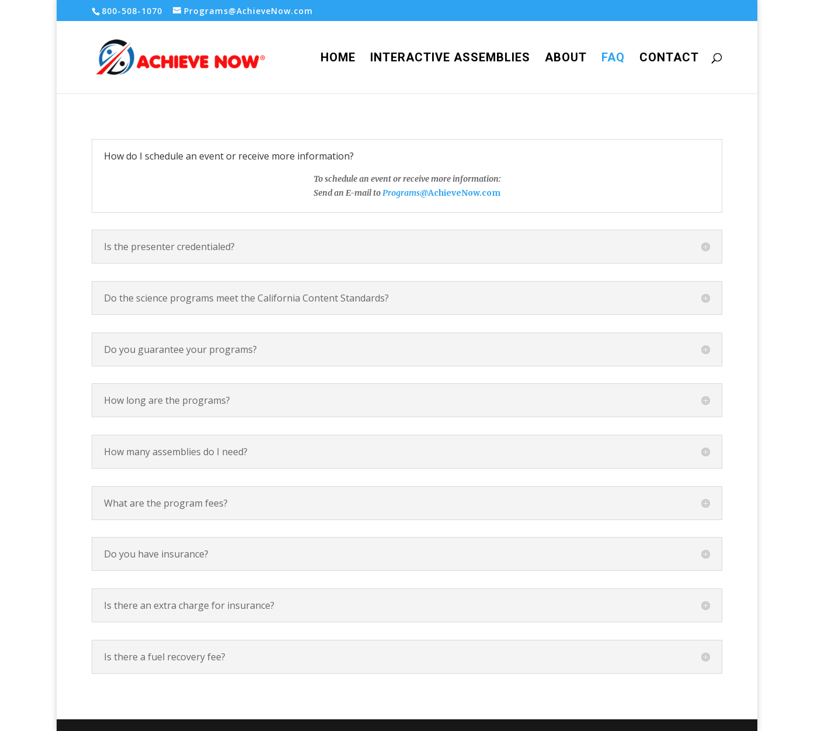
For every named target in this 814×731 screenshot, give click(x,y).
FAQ (613, 58)
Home (338, 58)
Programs (400, 193)
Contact (669, 58)
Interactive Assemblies (450, 58)
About (566, 58)
